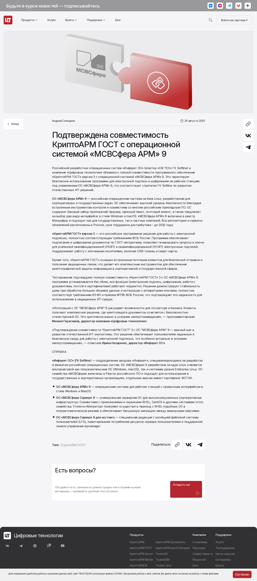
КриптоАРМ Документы (170, 543)
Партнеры (199, 548)
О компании (200, 543)
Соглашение (223, 560)
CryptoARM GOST (73, 445)
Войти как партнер (234, 20)
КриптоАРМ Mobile (141, 560)
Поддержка (94, 20)
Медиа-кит (199, 560)
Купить (69, 20)
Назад (13, 124)
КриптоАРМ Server (141, 554)
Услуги (51, 20)
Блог (118, 20)
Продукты (27, 20)
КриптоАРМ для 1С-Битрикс (173, 548)
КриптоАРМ (137, 543)
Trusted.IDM (163, 560)
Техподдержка (225, 548)
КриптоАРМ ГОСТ (141, 548)
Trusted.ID (162, 554)
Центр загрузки (225, 554)
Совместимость (203, 554)
